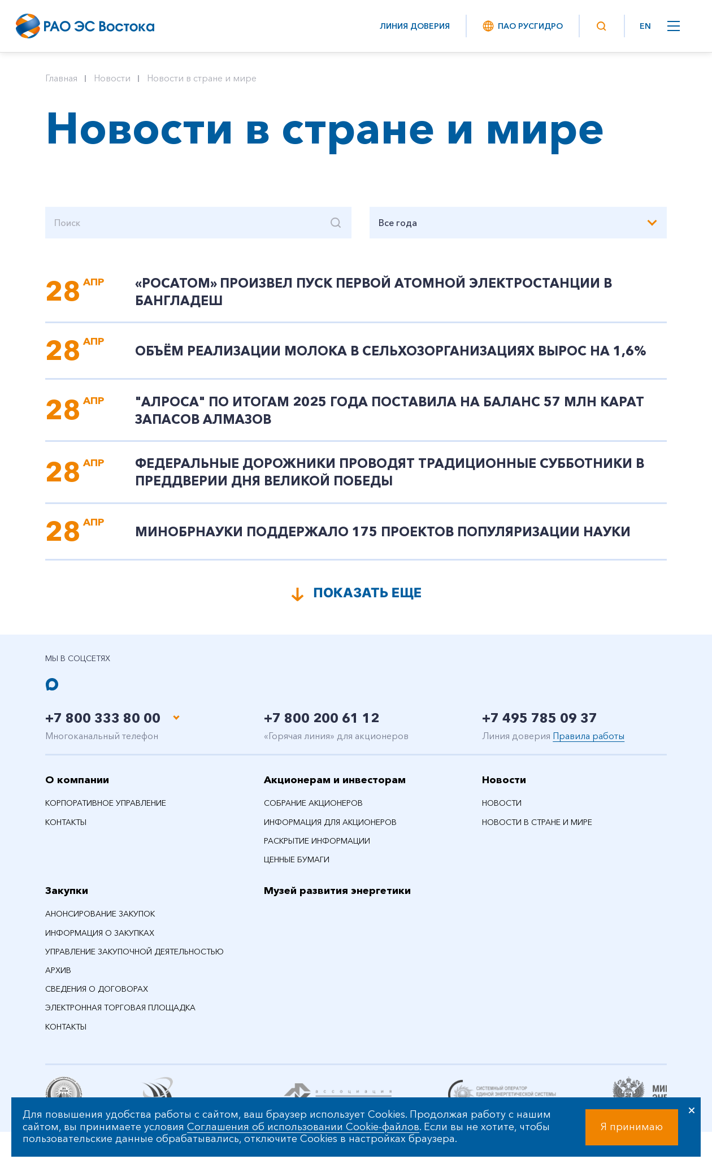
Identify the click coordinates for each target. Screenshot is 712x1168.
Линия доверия (415, 26)
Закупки (66, 898)
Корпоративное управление (105, 810)
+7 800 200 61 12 (324, 725)
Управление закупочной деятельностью (134, 958)
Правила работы (588, 742)
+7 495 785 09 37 (543, 725)
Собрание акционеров (313, 810)
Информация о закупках (99, 940)
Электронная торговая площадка (120, 1015)
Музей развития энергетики (337, 898)
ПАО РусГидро (522, 26)
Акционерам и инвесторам (335, 786)
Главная (61, 78)
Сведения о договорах (96, 996)
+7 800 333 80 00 (106, 725)
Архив (58, 977)
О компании (77, 786)
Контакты (65, 829)
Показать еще (367, 598)
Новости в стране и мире (202, 78)
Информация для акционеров (330, 829)
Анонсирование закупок (100, 921)
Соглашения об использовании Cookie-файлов (303, 1127)
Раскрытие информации (317, 848)
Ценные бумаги (296, 866)
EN (645, 26)
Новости (112, 78)
